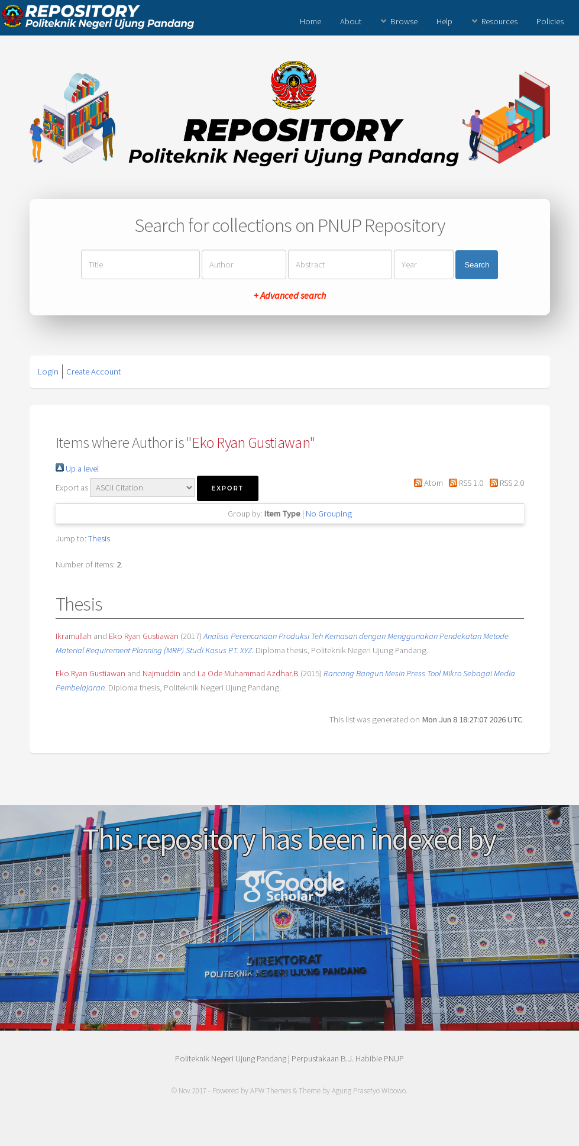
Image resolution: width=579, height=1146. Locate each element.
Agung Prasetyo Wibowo (369, 1091)
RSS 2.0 (504, 482)
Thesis (99, 538)
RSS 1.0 (464, 482)
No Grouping (329, 513)
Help (444, 21)
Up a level (77, 468)
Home (310, 21)
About (350, 21)
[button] (227, 488)
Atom (426, 482)
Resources (499, 21)
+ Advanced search (290, 295)
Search (476, 264)
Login (48, 371)
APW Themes (270, 1091)
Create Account (93, 371)
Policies (550, 21)
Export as (72, 487)
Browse (404, 21)
